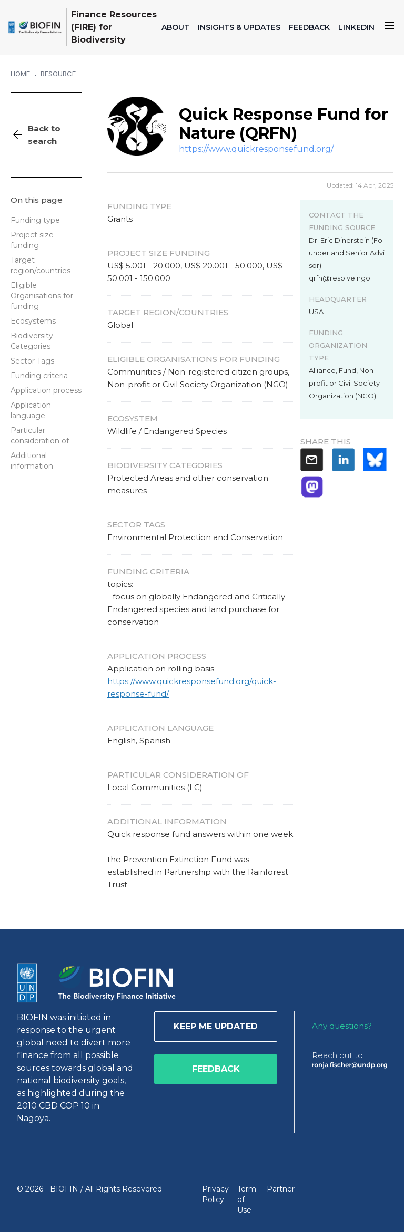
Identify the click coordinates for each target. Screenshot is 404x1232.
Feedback (216, 1069)
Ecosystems (33, 321)
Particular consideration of (40, 436)
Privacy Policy (215, 1194)
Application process (46, 390)
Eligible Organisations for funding (42, 296)
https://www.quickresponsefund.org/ (256, 149)
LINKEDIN (356, 27)
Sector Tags (32, 361)
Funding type (35, 220)
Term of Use (246, 1199)
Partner (281, 1189)
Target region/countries (40, 265)
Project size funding (32, 240)
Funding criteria (39, 375)
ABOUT (175, 27)
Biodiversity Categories (32, 341)
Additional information (32, 461)
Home (20, 73)
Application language (31, 410)
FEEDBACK (309, 27)
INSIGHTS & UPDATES (239, 27)
